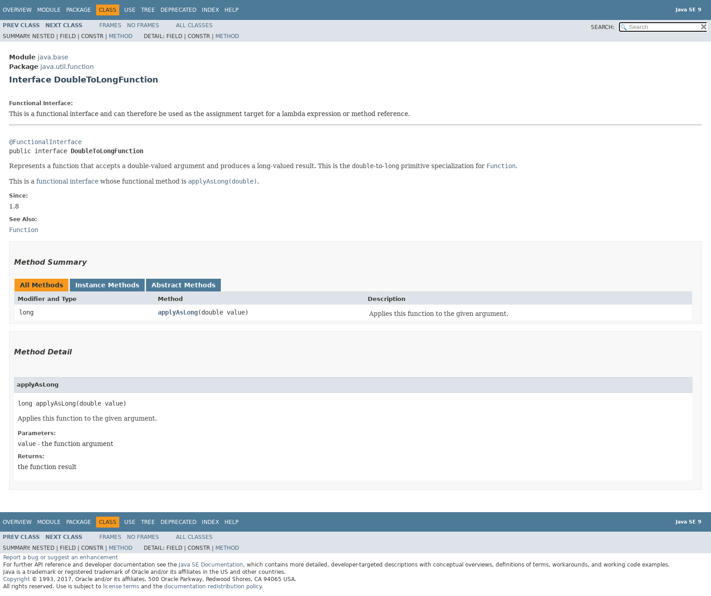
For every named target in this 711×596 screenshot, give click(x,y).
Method (120, 36)
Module (49, 10)
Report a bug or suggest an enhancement (60, 557)
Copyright (16, 579)
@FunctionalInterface (45, 141)
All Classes (194, 25)
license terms (121, 586)
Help (231, 10)
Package (78, 10)
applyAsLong (178, 312)
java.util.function (67, 66)
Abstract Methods (183, 285)
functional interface (67, 181)
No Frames (143, 25)
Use (130, 10)
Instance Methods (107, 285)
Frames (110, 25)
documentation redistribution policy (212, 586)
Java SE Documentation (211, 565)
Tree (148, 10)
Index (210, 10)
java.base (53, 57)
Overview (17, 10)
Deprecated (178, 10)
